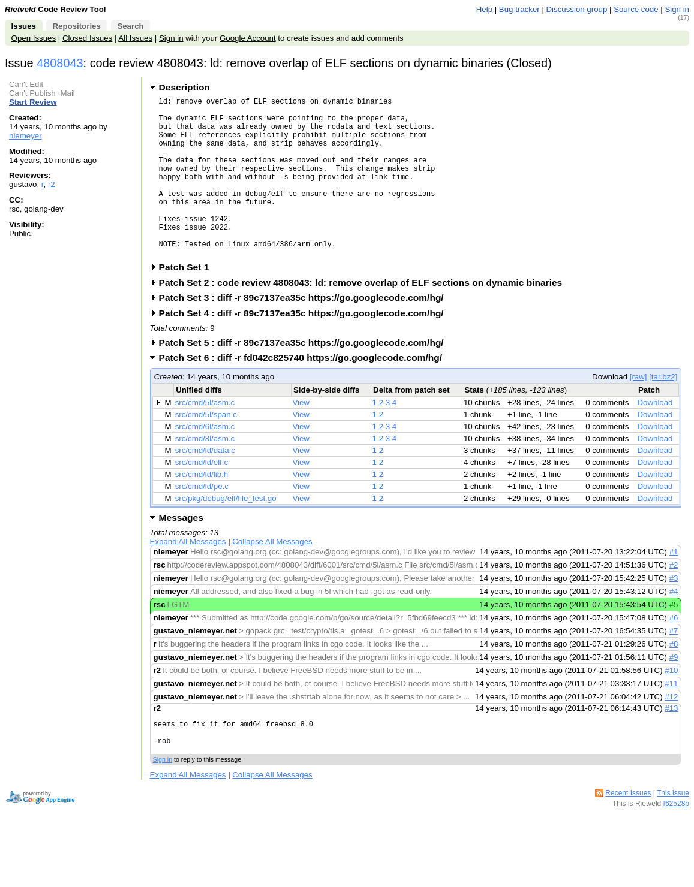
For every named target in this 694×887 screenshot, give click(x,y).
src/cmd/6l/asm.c (205, 460)
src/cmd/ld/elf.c (201, 496)
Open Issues (33, 38)
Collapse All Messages (272, 575)
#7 (673, 664)
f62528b (676, 845)
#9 (673, 691)
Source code (636, 9)
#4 (673, 625)
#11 (671, 717)
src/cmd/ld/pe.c (202, 520)
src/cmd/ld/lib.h (201, 508)
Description (184, 87)
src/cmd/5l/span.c (206, 448)
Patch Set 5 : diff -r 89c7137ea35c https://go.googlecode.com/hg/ (305, 377)
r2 (51, 184)
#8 (673, 678)
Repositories (76, 26)
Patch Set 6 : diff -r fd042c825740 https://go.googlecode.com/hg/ (304, 392)
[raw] (638, 410)
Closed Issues (87, 38)
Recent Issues (628, 834)
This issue (673, 834)
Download (654, 436)
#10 (671, 704)
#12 (671, 730)
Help (484, 9)
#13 (671, 742)
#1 (673, 585)
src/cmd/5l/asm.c (205, 436)
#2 (673, 599)
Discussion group (577, 9)
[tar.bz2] (663, 410)
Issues (23, 26)
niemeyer (25, 135)
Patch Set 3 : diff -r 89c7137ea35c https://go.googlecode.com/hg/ (305, 332)
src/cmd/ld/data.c (205, 484)
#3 (673, 612)
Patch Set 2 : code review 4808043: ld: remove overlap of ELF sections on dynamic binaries (364, 317)
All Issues (135, 38)
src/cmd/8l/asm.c (205, 472)
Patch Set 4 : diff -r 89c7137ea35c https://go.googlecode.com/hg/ (305, 347)
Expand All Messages (188, 575)
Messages (181, 552)
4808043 (60, 63)
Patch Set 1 (188, 301)
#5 (673, 638)
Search (130, 26)
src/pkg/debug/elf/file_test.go (226, 532)
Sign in (677, 9)
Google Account (248, 38)
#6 (673, 651)
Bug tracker (519, 9)
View (301, 436)
